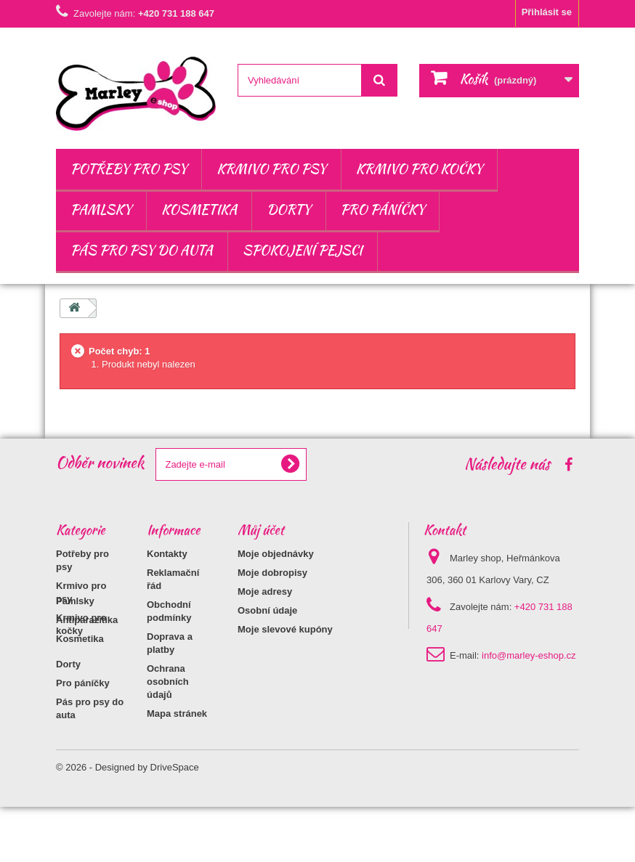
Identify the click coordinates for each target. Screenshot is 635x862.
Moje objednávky (276, 553)
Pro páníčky (383, 209)
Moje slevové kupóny (285, 629)
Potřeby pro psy (128, 169)
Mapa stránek (177, 713)
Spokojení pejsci (303, 250)
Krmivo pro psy (271, 169)
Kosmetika (199, 209)
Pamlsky (101, 209)
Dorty (288, 209)
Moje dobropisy (272, 572)
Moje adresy (265, 591)
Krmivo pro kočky (419, 169)
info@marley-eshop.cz (529, 655)
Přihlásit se (547, 12)
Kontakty (167, 553)
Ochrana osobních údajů (168, 681)
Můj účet (261, 530)
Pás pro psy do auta (141, 250)
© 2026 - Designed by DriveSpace (127, 822)
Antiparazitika (87, 675)
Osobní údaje (267, 610)
